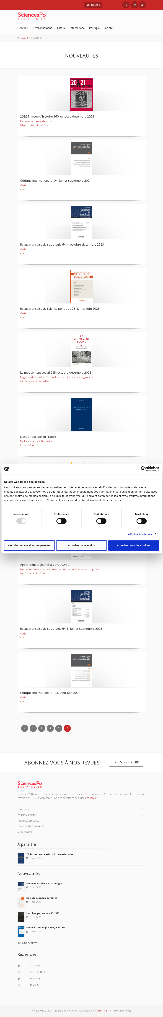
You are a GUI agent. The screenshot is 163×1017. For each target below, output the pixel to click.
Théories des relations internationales (49, 854)
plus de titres (27, 943)
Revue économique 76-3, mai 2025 (45, 927)
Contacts (23, 809)
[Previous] (24, 728)
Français (93, 4)
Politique (94, 28)
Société (108, 28)
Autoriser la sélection (81, 545)
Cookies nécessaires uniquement (29, 545)
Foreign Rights (27, 815)
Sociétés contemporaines (41, 897)
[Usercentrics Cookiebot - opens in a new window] (143, 469)
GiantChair (102, 1011)
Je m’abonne (126, 762)
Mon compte (25, 832)
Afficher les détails (140, 534)
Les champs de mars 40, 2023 (42, 913)
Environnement (42, 28)
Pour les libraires (28, 820)
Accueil (23, 28)
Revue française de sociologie (44, 883)
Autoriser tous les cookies (133, 545)
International (77, 28)
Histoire (61, 28)
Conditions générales (31, 826)
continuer (92, 798)
